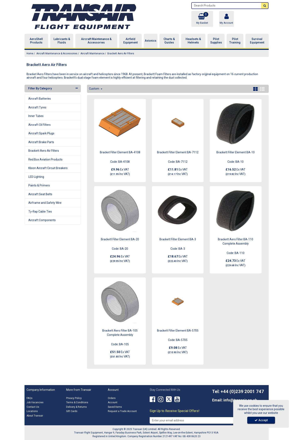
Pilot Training (235, 40)
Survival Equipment (257, 40)
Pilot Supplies (216, 40)
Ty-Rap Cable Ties (40, 211)
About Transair (35, 415)
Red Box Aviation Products (45, 159)
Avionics (150, 40)
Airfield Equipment (130, 40)
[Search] (226, 6)
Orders (112, 398)
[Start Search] (264, 6)
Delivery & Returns (76, 406)
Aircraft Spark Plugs (41, 133)
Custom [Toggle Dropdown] (94, 88)
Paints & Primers (39, 185)
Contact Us (33, 406)
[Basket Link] (202, 19)
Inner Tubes (35, 116)
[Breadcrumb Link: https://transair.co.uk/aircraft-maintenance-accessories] (56, 53)
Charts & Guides (169, 40)
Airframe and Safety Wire (44, 202)
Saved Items (115, 406)
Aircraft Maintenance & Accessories (96, 40)
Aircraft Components (42, 220)
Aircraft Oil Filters (39, 124)
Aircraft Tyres (37, 107)
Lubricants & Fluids (61, 40)
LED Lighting (36, 176)
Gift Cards (71, 411)
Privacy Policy (74, 398)
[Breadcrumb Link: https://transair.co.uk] (30, 53)
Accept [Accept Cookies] (261, 420)
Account (112, 402)
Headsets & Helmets (193, 40)
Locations (32, 411)
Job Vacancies (35, 402)
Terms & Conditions (77, 402)
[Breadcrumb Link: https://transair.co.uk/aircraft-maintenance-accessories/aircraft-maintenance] (92, 53)
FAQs (29, 398)
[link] (152, 399)
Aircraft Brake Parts (41, 142)
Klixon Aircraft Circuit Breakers (48, 168)
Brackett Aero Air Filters (43, 150)
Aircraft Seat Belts (40, 194)
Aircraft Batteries (39, 98)
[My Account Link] (226, 19)
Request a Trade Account (122, 411)
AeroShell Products (36, 40)
